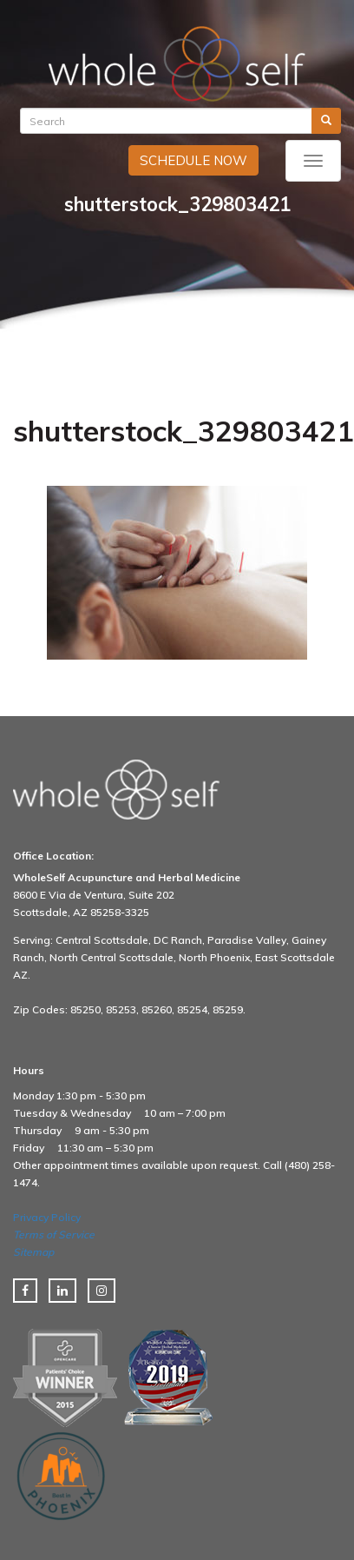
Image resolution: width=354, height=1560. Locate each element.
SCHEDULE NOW (193, 160)
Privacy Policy (47, 1217)
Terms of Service (54, 1234)
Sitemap (33, 1251)
